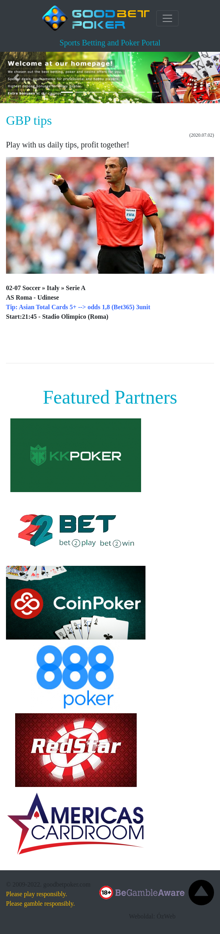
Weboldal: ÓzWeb (152, 916)
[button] (16, 77)
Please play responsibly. (36, 894)
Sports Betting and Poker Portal (109, 42)
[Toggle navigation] (167, 18)
